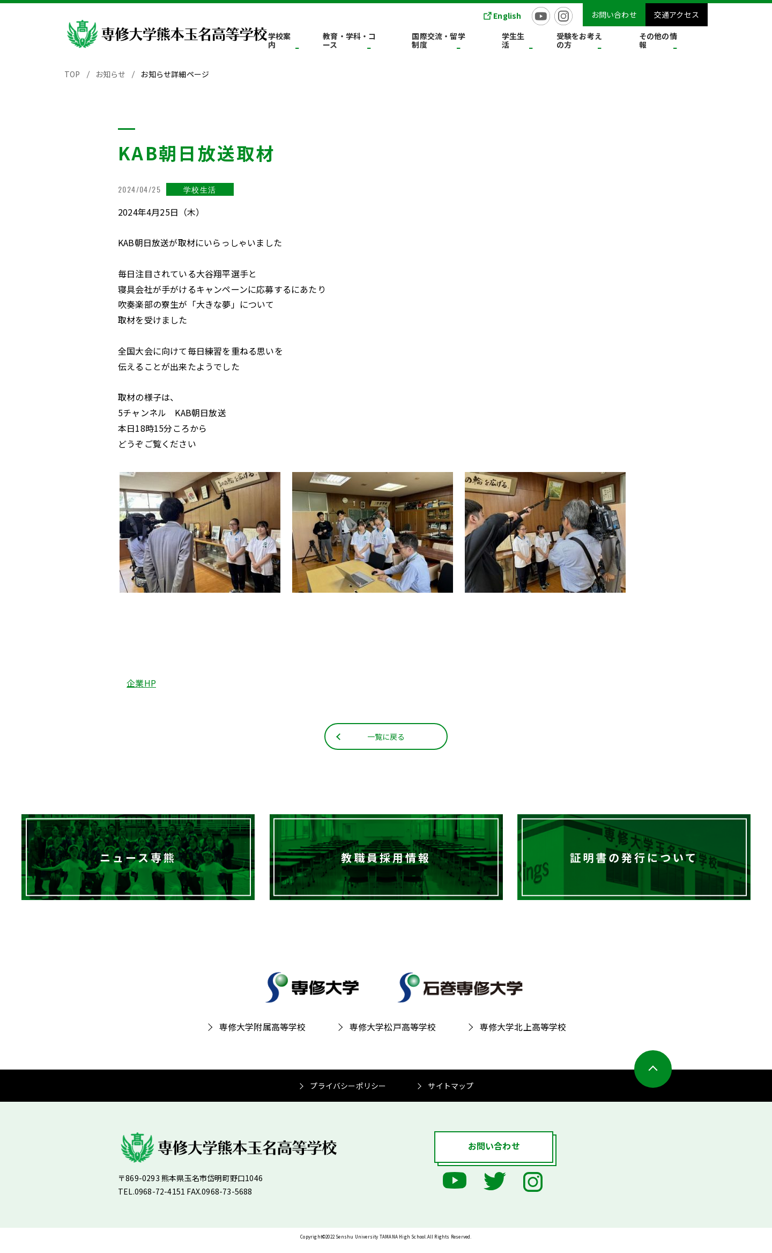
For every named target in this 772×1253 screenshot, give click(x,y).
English (507, 15)
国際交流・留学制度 (485, 42)
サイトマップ (450, 1093)
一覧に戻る (386, 742)
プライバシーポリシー (348, 1093)
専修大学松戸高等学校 (393, 1034)
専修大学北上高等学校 (523, 1034)
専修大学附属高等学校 (262, 1034)
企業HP (141, 682)
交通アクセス (676, 14)
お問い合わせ (614, 14)
